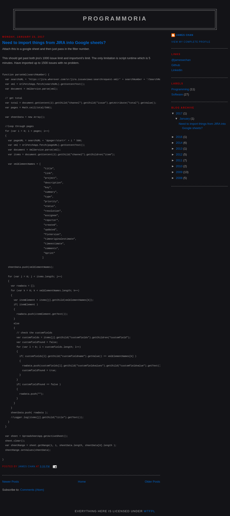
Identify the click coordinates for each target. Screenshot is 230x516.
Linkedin (176, 70)
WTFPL (149, 511)
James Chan (184, 35)
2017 (179, 113)
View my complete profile (190, 42)
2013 (179, 148)
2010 (179, 166)
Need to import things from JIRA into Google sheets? (54, 42)
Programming (180, 89)
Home (82, 481)
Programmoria (115, 18)
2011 (179, 160)
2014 (179, 142)
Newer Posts (10, 481)
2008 (179, 178)
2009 (179, 172)
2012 (179, 154)
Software (177, 94)
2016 (179, 137)
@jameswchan (181, 60)
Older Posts (152, 481)
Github (175, 65)
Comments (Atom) (32, 489)
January (185, 118)
